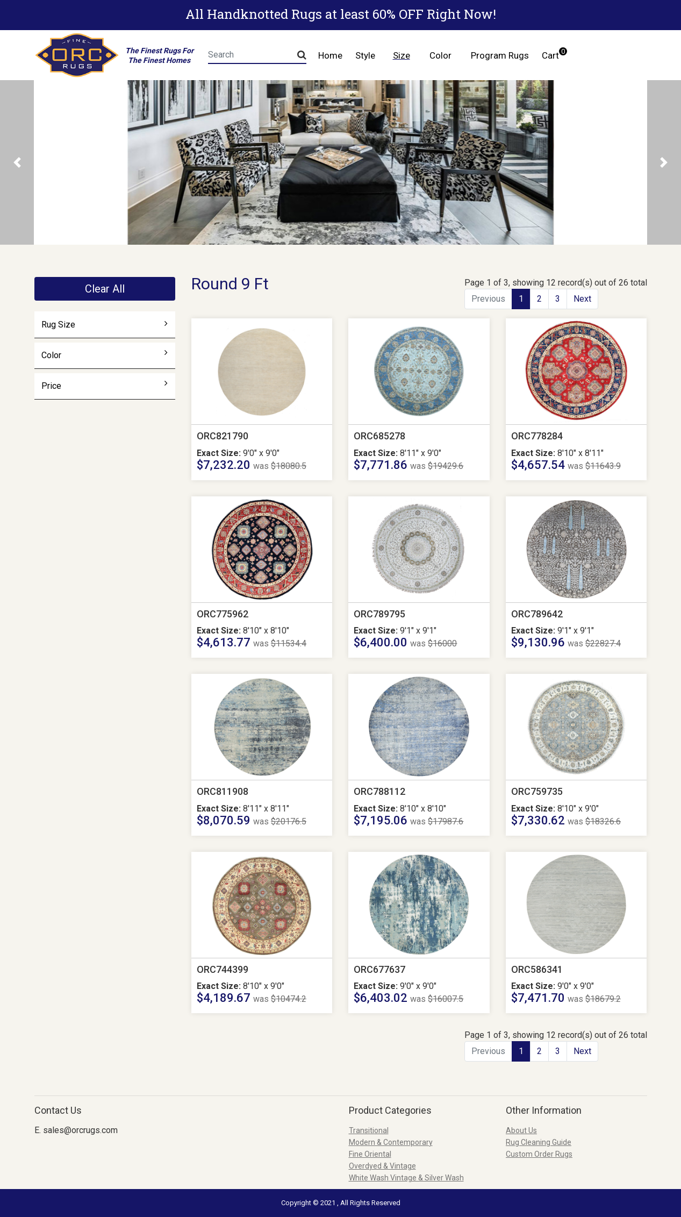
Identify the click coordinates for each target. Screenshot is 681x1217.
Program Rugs (500, 55)
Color (104, 355)
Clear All (105, 288)
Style (365, 55)
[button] (17, 162)
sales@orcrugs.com (80, 1130)
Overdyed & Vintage (382, 1166)
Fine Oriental (370, 1154)
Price (104, 385)
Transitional (369, 1130)
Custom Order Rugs (539, 1154)
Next (582, 299)
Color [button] (440, 55)
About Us (521, 1130)
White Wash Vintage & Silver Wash (406, 1177)
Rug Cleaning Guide (538, 1142)
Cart (553, 54)
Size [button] (401, 55)
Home (330, 55)
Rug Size (104, 324)
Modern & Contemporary (391, 1142)
